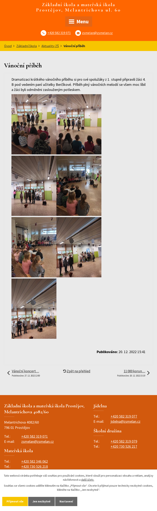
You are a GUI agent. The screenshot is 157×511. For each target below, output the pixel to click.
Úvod (8, 46)
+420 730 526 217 (124, 446)
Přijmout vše (15, 501)
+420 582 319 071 (59, 33)
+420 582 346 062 (34, 461)
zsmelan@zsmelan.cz (97, 33)
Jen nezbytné (41, 501)
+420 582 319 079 (124, 441)
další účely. (87, 480)
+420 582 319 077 (124, 416)
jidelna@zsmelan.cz (125, 421)
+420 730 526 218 (34, 466)
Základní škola (26, 46)
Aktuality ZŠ (50, 46)
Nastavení (66, 501)
